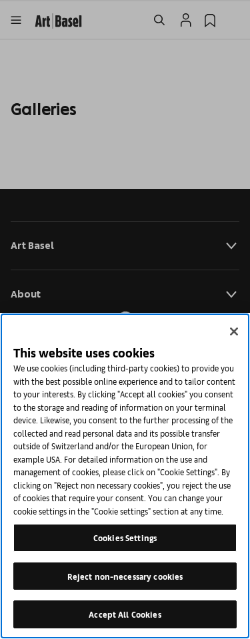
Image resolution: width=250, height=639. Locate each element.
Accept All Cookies (125, 614)
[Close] (234, 331)
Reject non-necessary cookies (125, 576)
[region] (125, 476)
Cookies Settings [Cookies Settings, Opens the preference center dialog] (125, 537)
